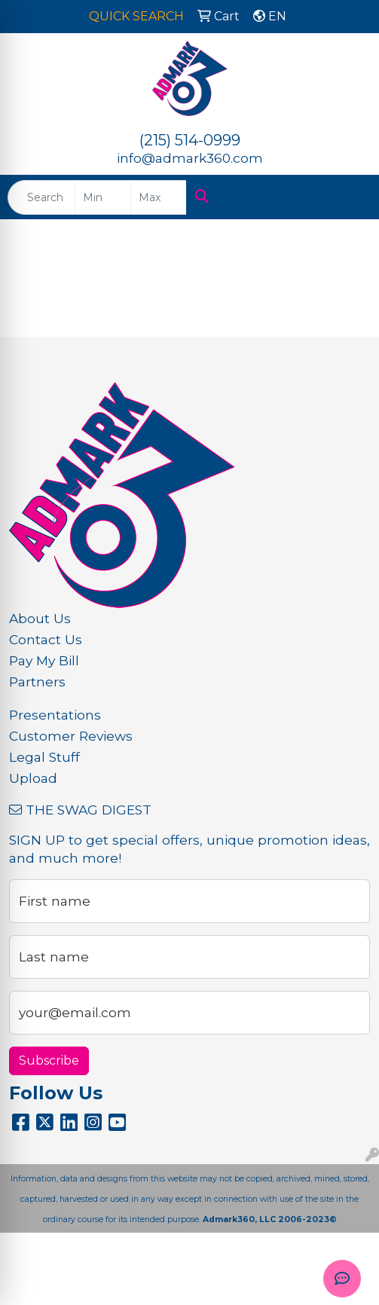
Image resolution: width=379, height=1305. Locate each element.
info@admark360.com (190, 158)
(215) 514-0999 (189, 140)
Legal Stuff (44, 757)
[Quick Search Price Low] (103, 197)
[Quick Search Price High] (158, 197)
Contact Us (45, 639)
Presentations (55, 715)
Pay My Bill (44, 660)
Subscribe (49, 1060)
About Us (40, 618)
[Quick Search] (41, 197)
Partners (37, 681)
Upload (33, 778)
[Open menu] (349, 197)
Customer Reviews (71, 736)
